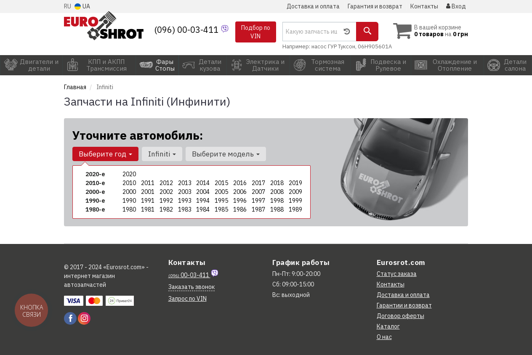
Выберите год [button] (105, 154)
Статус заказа (397, 274)
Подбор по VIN (255, 32)
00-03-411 (189, 275)
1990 (129, 200)
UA (82, 6)
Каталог (388, 326)
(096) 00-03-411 (187, 29)
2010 (129, 183)
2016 (240, 183)
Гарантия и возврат (375, 6)
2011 (147, 183)
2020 (129, 174)
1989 (295, 209)
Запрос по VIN (187, 298)
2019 (295, 183)
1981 (147, 209)
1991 (147, 200)
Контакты (424, 6)
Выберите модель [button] (226, 154)
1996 (240, 200)
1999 (295, 200)
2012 (166, 183)
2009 (295, 192)
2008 (277, 192)
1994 (203, 200)
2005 (221, 192)
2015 (221, 183)
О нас (384, 337)
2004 (203, 192)
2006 (240, 192)
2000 (129, 192)
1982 (166, 209)
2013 (185, 183)
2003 (185, 192)
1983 (185, 209)
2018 (277, 183)
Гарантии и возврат (404, 305)
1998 (277, 200)
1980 (129, 209)
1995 (221, 200)
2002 (166, 192)
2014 (203, 183)
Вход (456, 6)
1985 (221, 209)
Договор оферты (400, 316)
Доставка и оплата (313, 6)
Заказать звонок (191, 287)
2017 (258, 183)
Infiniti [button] (162, 154)
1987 (258, 209)
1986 (240, 209)
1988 (277, 209)
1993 (185, 200)
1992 (166, 200)
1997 (258, 200)
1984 (203, 209)
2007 (258, 192)
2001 (147, 192)
